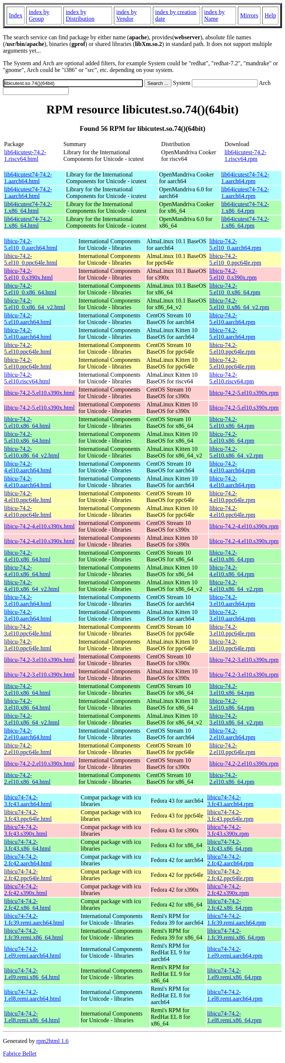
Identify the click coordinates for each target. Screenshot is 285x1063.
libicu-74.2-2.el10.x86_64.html (27, 778)
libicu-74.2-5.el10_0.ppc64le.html (31, 259)
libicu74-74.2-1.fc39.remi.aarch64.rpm (236, 919)
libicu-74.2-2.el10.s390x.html (39, 763)
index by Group (39, 15)
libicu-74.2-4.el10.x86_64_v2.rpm (236, 585)
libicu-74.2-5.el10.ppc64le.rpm (232, 348)
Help (270, 15)
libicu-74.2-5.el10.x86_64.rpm (231, 422)
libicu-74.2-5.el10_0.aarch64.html (31, 244)
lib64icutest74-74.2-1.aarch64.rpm (245, 177)
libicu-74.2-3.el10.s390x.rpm (244, 660)
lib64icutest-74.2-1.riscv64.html (25, 155)
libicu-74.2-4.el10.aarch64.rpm (232, 466)
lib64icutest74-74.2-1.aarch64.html (28, 177)
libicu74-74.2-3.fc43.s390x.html (25, 830)
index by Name (214, 15)
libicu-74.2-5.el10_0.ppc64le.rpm (235, 259)
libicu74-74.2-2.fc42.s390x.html (25, 889)
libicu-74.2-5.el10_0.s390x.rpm (233, 274)
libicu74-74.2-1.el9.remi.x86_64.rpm (234, 973)
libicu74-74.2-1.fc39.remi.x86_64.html (33, 934)
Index (15, 15)
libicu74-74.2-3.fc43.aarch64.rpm (230, 800)
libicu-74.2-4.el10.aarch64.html (28, 466)
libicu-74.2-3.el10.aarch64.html (28, 600)
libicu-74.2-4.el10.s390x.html (39, 526)
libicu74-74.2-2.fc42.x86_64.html (27, 904)
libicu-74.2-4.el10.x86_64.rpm (231, 555)
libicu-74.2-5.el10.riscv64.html (27, 378)
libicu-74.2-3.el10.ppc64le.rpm (232, 630)
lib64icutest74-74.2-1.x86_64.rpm (245, 207)
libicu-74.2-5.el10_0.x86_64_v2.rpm (239, 303)
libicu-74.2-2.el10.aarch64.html (28, 733)
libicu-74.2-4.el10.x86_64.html (27, 555)
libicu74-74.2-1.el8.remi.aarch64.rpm (234, 995)
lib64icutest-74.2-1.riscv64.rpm (245, 155)
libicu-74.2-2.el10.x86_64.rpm (231, 778)
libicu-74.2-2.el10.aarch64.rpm (232, 733)
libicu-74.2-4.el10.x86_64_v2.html (31, 585)
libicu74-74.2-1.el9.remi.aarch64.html (32, 952)
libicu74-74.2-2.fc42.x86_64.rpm (229, 904)
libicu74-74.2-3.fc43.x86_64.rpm (229, 845)
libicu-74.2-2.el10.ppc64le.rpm (232, 748)
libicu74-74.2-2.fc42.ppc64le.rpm (230, 874)
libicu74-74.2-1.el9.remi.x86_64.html (32, 973)
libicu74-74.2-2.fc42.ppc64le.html (28, 874)
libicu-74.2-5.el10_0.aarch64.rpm (235, 244)
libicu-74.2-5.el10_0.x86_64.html (30, 289)
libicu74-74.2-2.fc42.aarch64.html (28, 860)
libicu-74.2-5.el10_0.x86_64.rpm (234, 289)
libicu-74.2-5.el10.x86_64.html (27, 422)
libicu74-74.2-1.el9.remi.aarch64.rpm (234, 952)
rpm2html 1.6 (52, 1041)
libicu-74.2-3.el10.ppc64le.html (28, 630)
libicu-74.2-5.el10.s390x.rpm (244, 393)
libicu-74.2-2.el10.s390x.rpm (244, 763)
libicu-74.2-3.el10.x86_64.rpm (231, 689)
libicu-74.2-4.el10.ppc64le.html (28, 496)
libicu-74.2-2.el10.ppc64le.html (28, 748)
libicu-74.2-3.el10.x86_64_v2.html (31, 719)
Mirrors (249, 15)
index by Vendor (126, 15)
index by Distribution (80, 15)
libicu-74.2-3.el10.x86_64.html (27, 689)
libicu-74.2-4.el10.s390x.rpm (244, 526)
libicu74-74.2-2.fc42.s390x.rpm (228, 889)
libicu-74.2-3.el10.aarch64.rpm (232, 600)
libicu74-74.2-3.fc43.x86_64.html (27, 845)
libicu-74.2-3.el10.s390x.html (39, 660)
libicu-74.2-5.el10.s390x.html (39, 393)
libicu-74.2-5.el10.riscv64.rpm (231, 378)
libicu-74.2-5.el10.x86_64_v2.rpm (236, 452)
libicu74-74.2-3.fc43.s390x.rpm (228, 830)
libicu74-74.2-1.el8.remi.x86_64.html (32, 1016)
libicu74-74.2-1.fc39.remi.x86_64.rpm (236, 934)
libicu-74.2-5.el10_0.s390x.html (28, 274)
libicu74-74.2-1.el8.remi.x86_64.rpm (234, 1016)
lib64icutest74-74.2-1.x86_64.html (28, 207)
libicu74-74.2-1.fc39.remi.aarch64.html (34, 919)
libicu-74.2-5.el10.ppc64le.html (28, 348)
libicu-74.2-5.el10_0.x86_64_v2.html (34, 303)
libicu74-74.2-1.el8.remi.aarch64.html (32, 995)
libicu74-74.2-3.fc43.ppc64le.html (28, 815)
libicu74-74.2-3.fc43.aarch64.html (28, 800)
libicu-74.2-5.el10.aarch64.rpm (232, 318)
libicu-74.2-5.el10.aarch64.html (28, 318)
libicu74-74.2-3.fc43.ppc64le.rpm (230, 815)
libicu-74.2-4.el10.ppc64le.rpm (232, 496)
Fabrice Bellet (19, 1053)
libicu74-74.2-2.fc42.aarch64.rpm (230, 860)
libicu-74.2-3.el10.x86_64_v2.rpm (236, 719)
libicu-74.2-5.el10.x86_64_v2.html (31, 452)
